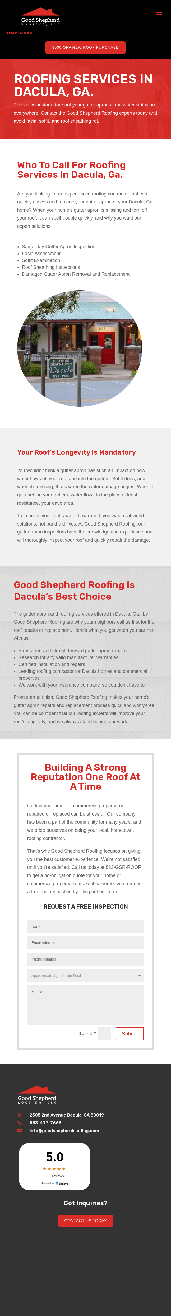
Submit (130, 1034)
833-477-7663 (45, 1122)
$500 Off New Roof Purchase (85, 47)
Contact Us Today (85, 1221)
